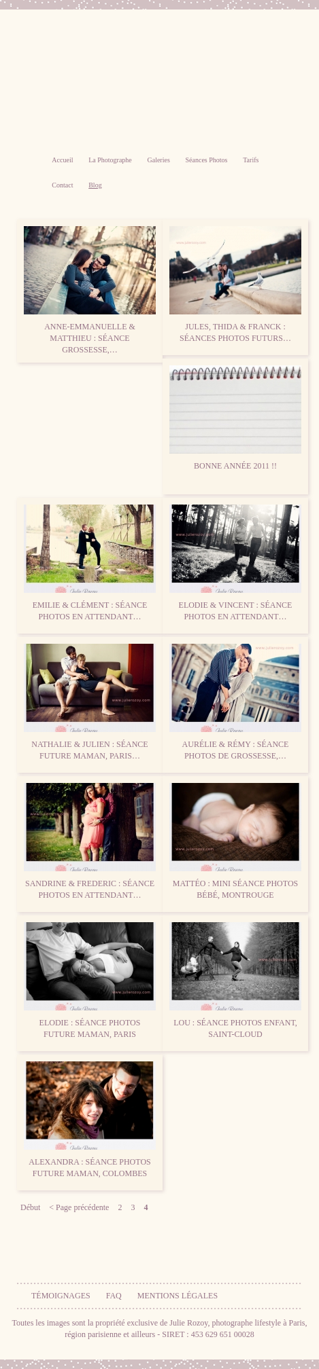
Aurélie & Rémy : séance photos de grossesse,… (235, 702)
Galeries (158, 160)
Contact (62, 185)
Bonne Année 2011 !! (235, 418)
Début (30, 1207)
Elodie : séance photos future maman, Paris (90, 980)
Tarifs (250, 160)
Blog (94, 185)
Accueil (62, 160)
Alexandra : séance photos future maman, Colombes (90, 1119)
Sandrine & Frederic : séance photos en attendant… (90, 841)
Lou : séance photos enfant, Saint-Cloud (235, 980)
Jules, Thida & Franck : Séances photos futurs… (235, 284)
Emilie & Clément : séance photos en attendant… (90, 563)
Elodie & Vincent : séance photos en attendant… (235, 563)
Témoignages (60, 1295)
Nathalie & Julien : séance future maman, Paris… (90, 702)
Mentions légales (177, 1295)
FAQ (114, 1295)
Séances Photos (207, 160)
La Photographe (110, 160)
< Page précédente (79, 1207)
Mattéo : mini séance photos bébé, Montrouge (235, 841)
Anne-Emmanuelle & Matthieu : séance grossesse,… (90, 290)
